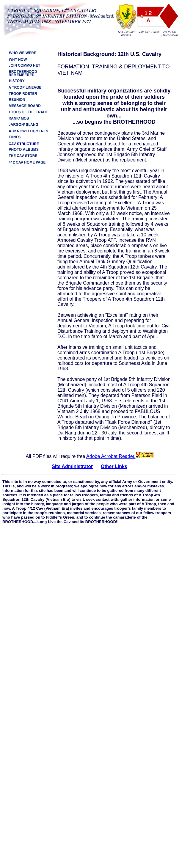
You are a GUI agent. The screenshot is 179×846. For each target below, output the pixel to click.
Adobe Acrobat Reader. (119, 456)
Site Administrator (72, 466)
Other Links (114, 466)
